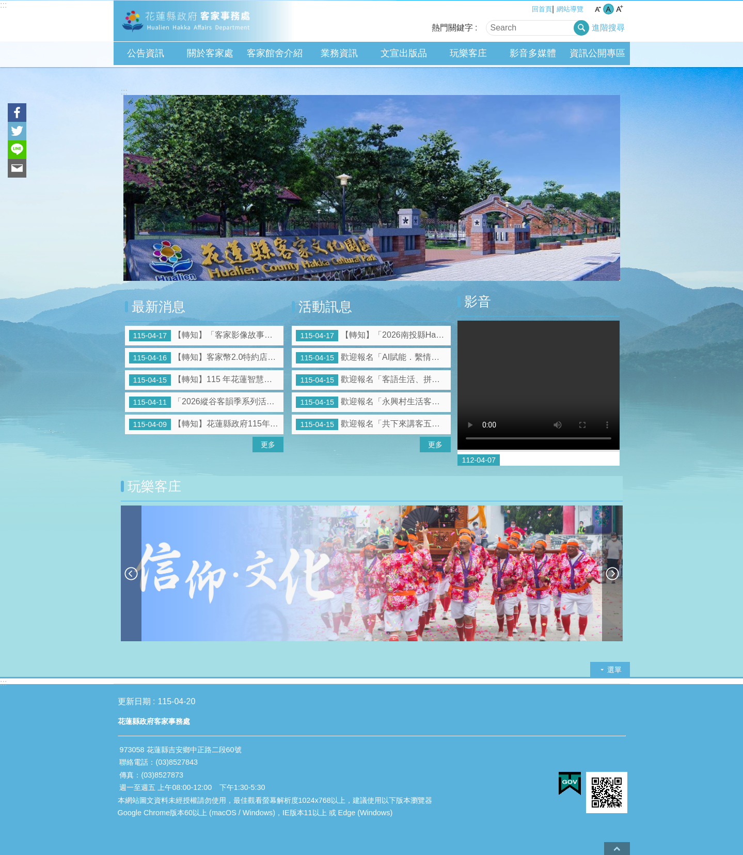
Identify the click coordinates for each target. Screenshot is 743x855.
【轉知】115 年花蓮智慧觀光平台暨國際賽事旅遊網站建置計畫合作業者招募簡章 (206, 380)
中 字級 (608, 9)
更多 (268, 444)
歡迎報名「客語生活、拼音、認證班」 (373, 380)
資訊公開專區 (597, 53)
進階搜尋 (608, 27)
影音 (477, 301)
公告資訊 (145, 53)
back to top (617, 848)
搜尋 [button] (581, 28)
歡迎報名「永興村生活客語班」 (373, 402)
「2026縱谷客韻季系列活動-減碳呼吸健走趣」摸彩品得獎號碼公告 (206, 402)
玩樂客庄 (468, 53)
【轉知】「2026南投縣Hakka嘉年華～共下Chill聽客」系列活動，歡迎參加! (373, 335)
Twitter (17, 131)
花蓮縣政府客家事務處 (204, 21)
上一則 (131, 573)
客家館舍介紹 (275, 53)
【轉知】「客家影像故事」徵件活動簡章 (206, 335)
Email (17, 168)
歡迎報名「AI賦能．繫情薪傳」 (373, 357)
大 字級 (619, 9)
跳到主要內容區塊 (5, 5)
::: (3, 5)
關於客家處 (210, 53)
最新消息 (158, 306)
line (17, 149)
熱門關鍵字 (452, 27)
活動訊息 (325, 306)
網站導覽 (570, 9)
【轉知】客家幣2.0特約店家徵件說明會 (206, 357)
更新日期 (134, 701)
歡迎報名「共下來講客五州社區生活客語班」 (373, 424)
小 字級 (597, 9)
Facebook (17, 112)
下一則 (612, 573)
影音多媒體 (533, 53)
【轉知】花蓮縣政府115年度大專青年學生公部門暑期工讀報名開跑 (206, 424)
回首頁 (542, 9)
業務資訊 (339, 53)
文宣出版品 (404, 53)
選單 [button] (614, 670)
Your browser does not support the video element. (538, 385)
